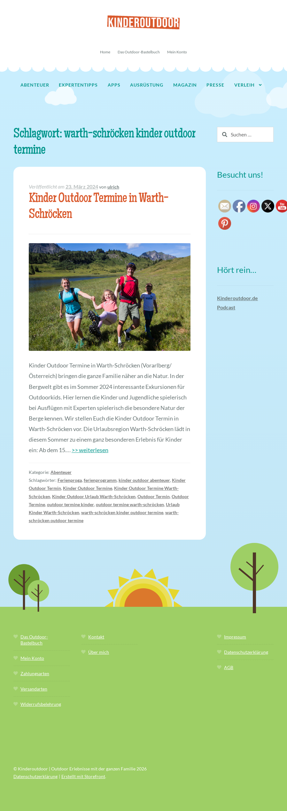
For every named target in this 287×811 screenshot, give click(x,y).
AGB (228, 667)
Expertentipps (78, 85)
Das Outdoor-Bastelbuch (139, 52)
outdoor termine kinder (70, 504)
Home (105, 52)
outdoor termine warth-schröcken (130, 504)
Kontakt (96, 636)
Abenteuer (34, 85)
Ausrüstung (146, 85)
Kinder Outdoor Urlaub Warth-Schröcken (94, 496)
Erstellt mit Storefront (83, 776)
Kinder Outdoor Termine (87, 488)
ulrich (113, 186)
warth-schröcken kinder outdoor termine (122, 512)
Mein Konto (177, 52)
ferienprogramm (100, 480)
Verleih (244, 85)
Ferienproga (70, 480)
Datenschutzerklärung (246, 652)
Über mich (98, 652)
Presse (215, 85)
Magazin (185, 85)
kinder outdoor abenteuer (144, 480)
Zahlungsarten (34, 673)
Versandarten (33, 688)
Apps (114, 85)
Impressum (235, 636)
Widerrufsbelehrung (40, 704)
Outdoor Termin (153, 496)
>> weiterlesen (90, 449)
